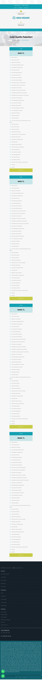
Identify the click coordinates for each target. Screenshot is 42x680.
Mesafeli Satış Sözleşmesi (6, 619)
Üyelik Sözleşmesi (4, 624)
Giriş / (15, 7)
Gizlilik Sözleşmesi (4, 614)
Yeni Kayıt (20, 7)
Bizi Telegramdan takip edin (6, 636)
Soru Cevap (3, 586)
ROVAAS (24, 677)
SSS (16, 677)
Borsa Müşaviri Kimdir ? (5, 573)
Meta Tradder (3, 580)
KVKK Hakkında (4, 617)
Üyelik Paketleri (4, 605)
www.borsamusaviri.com (18, 567)
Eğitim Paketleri (24, 5)
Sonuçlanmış (3, 596)
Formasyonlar (3, 577)
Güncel (2, 593)
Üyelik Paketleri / (17, 5)
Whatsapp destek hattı (21, 24)
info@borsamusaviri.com (7, 567)
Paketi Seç (21, 170)
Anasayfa (14, 40)
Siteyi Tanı (26, 7)
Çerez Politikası (4, 612)
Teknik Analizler (4, 599)
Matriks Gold (3, 583)
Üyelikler (18, 40)
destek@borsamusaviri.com (21, 12)
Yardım (20, 677)
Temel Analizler (4, 602)
